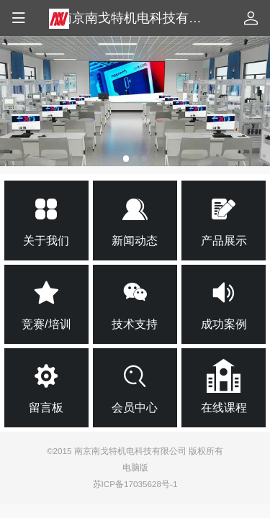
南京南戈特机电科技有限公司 (143, 18)
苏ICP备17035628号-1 (135, 484)
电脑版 (135, 467)
